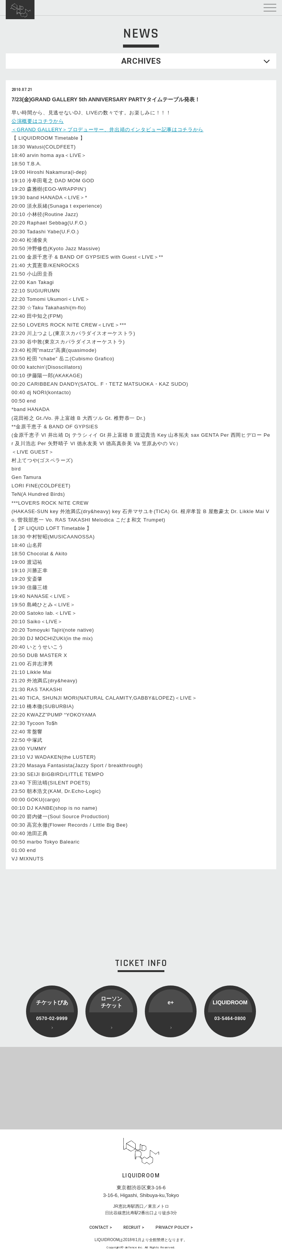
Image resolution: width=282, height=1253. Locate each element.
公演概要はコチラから (37, 121)
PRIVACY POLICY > (174, 1227)
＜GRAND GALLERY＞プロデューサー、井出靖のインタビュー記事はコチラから (107, 129)
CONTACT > (100, 1227)
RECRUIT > (133, 1227)
